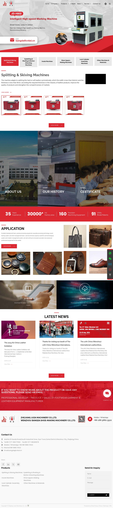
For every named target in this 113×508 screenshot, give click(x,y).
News (79, 4)
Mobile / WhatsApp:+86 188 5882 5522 (18, 445)
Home (47, 4)
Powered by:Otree (89, 506)
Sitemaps (105, 506)
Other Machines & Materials (33, 483)
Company (54, 4)
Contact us (96, 4)
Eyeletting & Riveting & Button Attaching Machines (33, 473)
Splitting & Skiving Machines (25, 75)
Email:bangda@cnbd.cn (13, 450)
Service (86, 4)
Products (64, 4)
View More (6, 92)
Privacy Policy (98, 506)
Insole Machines (7, 478)
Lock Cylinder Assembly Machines (10, 484)
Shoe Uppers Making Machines (31, 479)
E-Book (73, 4)
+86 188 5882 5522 (103, 420)
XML (110, 506)
